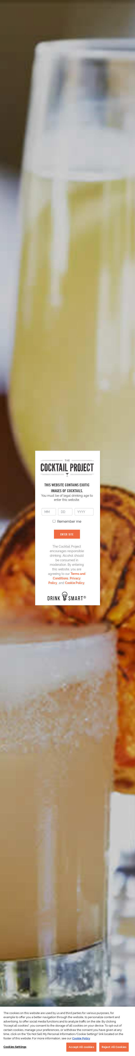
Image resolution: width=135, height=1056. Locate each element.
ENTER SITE (67, 534)
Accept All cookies (81, 1047)
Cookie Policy (75, 583)
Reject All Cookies (114, 1047)
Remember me (69, 521)
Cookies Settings (14, 1046)
